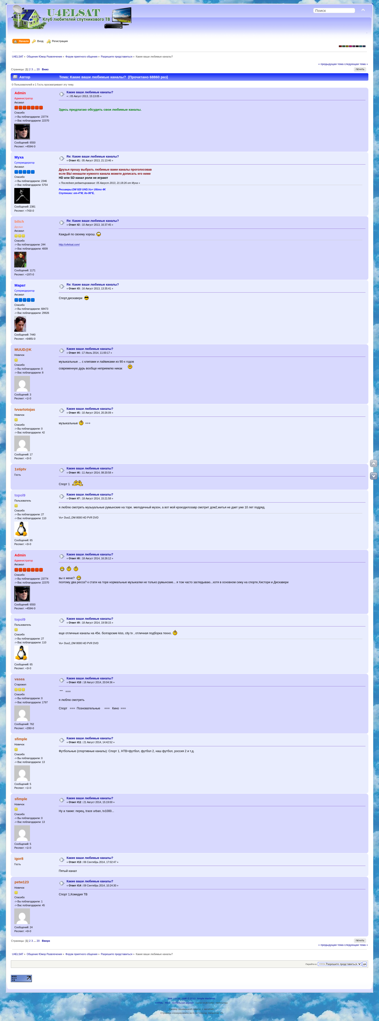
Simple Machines (206, 998)
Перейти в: (311, 964)
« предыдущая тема (330, 64)
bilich (19, 221)
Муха (19, 157)
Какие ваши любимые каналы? (89, 92)
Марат (20, 285)
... (35, 69)
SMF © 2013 (189, 998)
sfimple (21, 739)
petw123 (22, 882)
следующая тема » (356, 64)
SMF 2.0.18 (174, 998)
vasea (20, 679)
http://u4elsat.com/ (69, 244)
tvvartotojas (25, 409)
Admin (20, 93)
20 (37, 69)
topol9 (20, 495)
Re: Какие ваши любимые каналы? (92, 156)
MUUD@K (23, 349)
